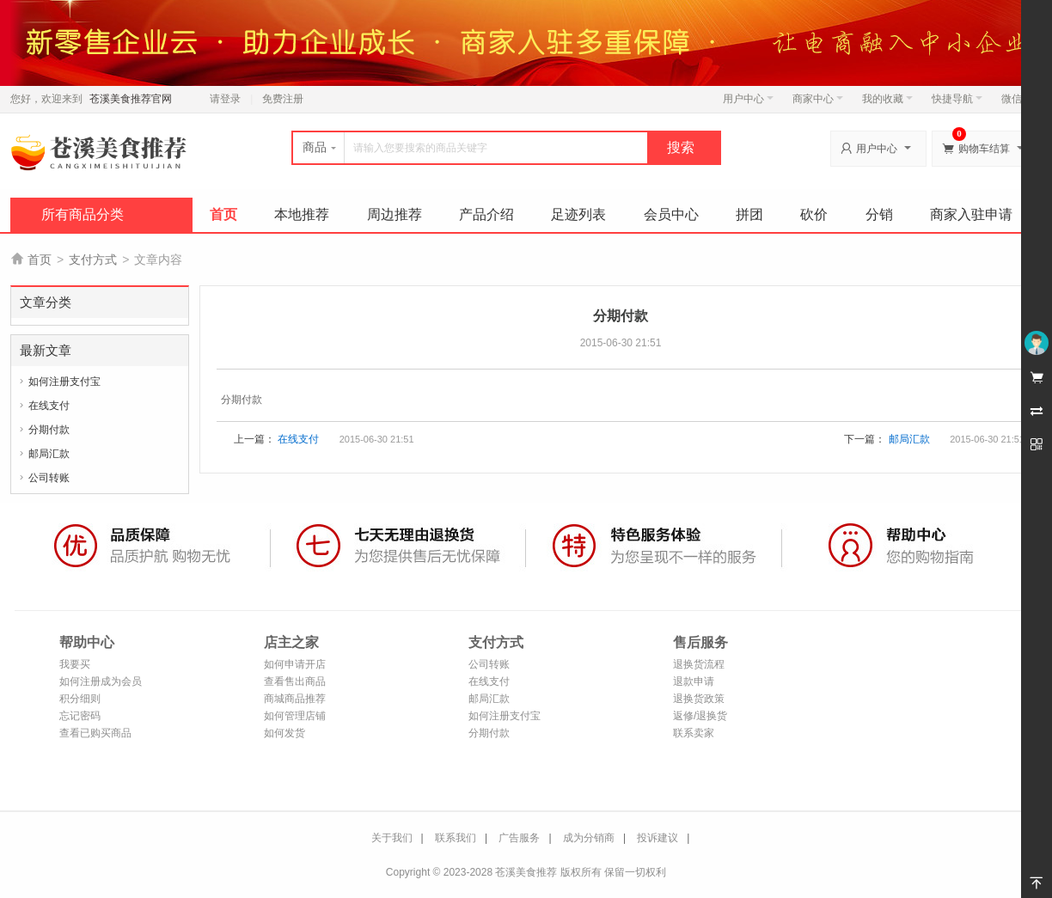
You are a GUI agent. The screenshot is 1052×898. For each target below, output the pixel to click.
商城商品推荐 (295, 699)
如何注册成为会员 (100, 681)
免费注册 (282, 99)
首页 (223, 214)
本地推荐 (301, 214)
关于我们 (392, 838)
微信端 (1016, 99)
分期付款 (49, 430)
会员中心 (671, 214)
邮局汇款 (49, 454)
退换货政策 (699, 699)
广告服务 (519, 838)
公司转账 (49, 478)
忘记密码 (80, 716)
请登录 (225, 99)
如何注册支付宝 (64, 382)
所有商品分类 (82, 214)
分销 (879, 214)
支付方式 (93, 259)
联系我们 (455, 838)
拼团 (749, 214)
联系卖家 (693, 733)
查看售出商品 (295, 681)
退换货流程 (699, 664)
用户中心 (748, 99)
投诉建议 (657, 838)
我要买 (74, 664)
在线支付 (49, 406)
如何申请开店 (295, 664)
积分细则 (80, 699)
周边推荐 (394, 214)
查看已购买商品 (95, 733)
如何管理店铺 (295, 716)
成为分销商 (589, 838)
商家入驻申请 (971, 214)
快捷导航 (957, 99)
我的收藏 (887, 99)
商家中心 (817, 99)
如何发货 (284, 733)
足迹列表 (578, 214)
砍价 (814, 214)
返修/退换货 (700, 716)
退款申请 (693, 681)
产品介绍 (486, 214)
